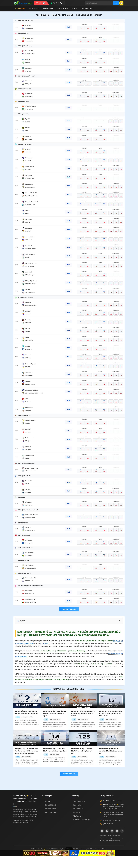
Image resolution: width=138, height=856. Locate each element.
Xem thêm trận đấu (69, 609)
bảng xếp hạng (30, 643)
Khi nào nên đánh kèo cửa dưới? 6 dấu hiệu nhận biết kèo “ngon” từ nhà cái (82, 713)
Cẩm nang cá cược (87, 8)
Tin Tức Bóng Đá (63, 8)
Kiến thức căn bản (26, 756)
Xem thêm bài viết (69, 774)
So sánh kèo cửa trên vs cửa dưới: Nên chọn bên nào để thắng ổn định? (55, 713)
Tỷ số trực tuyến (78, 816)
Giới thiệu (47, 801)
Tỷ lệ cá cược (20, 8)
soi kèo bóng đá (48, 643)
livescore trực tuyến (115, 654)
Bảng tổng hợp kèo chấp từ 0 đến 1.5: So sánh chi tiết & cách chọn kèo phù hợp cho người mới (26, 751)
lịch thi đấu (116, 641)
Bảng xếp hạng (48, 8)
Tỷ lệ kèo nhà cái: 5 (79, 801)
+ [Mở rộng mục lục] (119, 621)
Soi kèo (74, 8)
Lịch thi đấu (34, 8)
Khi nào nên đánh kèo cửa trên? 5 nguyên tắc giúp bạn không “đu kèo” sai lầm (110, 713)
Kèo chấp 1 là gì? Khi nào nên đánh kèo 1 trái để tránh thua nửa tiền (110, 751)
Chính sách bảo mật (50, 805)
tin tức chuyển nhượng (23, 656)
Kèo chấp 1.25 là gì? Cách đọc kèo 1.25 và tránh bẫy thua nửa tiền (81, 751)
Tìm (114, 3)
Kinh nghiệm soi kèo (27, 717)
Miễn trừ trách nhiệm (50, 812)
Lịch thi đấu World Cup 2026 (81, 819)
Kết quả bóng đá (78, 808)
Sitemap (104, 849)
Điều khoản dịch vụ (50, 808)
